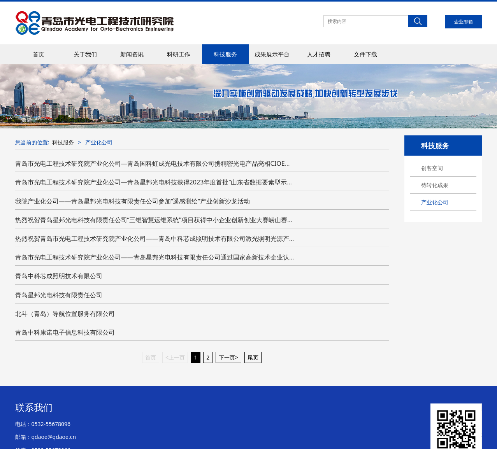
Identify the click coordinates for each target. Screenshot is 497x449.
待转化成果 (434, 185)
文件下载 (365, 54)
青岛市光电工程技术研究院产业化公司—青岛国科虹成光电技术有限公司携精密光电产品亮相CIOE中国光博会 (165, 163)
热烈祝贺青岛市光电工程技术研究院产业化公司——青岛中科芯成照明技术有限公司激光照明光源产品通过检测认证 (174, 238)
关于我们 (85, 54)
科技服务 (225, 54)
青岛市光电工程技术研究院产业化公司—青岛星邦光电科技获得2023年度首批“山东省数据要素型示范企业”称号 (167, 182)
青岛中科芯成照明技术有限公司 (58, 276)
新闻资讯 (132, 54)
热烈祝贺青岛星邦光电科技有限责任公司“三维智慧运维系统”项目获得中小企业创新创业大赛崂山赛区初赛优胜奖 (170, 220)
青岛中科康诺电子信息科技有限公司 (65, 332)
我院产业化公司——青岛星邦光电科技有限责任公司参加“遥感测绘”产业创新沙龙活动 (132, 201)
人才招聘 (318, 54)
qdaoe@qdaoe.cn (54, 436)
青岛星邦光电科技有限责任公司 (58, 295)
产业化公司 (434, 202)
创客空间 (432, 168)
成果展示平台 (272, 54)
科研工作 (178, 54)
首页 (38, 54)
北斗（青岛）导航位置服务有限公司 (65, 313)
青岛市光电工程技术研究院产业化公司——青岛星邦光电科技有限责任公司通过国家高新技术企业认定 (155, 257)
